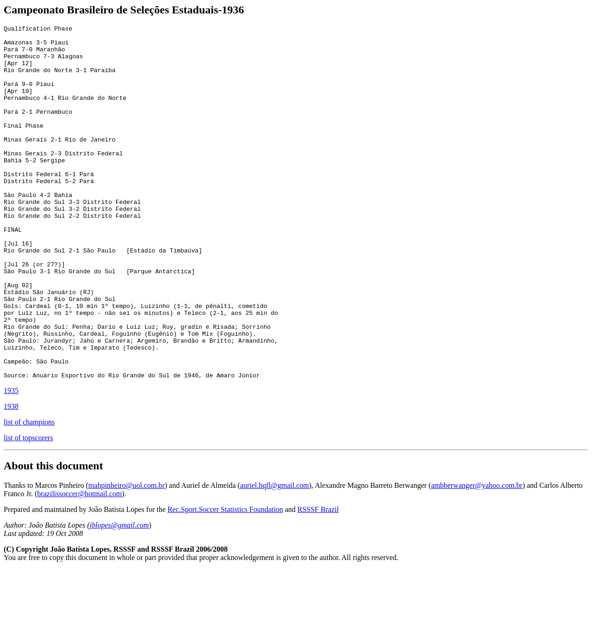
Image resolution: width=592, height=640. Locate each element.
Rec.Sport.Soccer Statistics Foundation (225, 580)
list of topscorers (28, 508)
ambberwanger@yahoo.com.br (477, 556)
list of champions (29, 493)
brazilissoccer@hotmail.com (79, 564)
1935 (11, 461)
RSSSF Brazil (318, 580)
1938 (11, 477)
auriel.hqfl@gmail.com (274, 556)
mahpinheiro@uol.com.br (126, 556)
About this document (53, 536)
